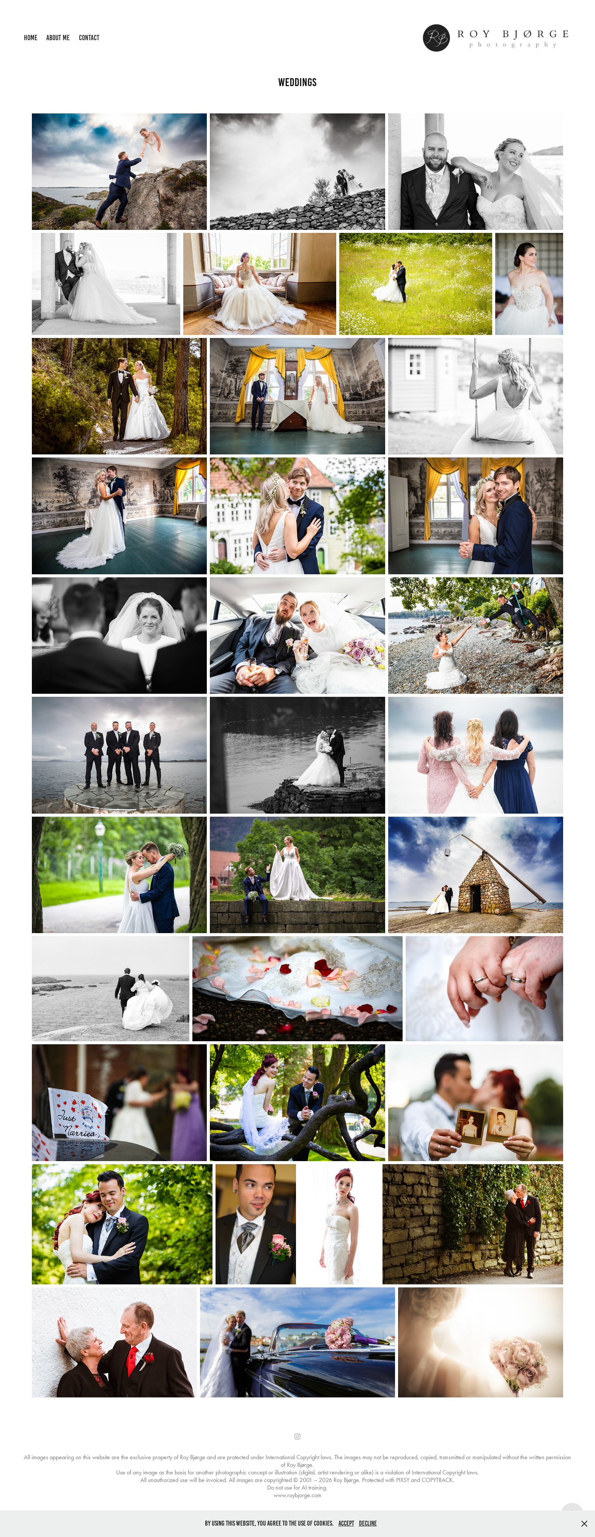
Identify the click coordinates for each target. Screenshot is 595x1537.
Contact (89, 38)
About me (57, 38)
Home (30, 38)
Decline (368, 1523)
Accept (346, 1523)
